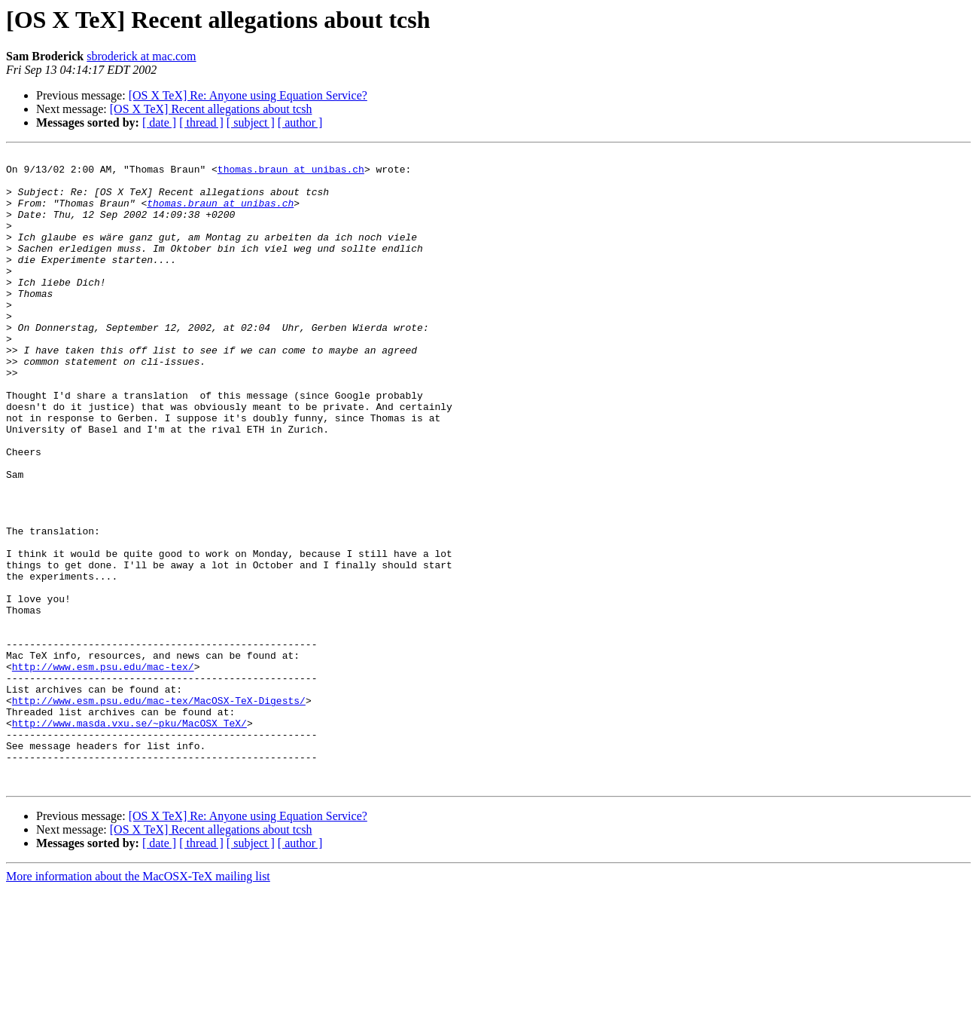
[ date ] (159, 122)
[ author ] (300, 122)
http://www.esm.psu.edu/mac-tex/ (103, 770)
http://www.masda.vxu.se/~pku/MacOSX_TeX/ (129, 838)
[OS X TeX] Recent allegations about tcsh (211, 109)
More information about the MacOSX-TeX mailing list (138, 1002)
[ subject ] (251, 122)
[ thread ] (201, 122)
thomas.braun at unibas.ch (291, 173)
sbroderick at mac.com (141, 56)
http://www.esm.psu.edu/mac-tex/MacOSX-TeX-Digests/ (159, 811)
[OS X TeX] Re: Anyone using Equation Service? (248, 95)
